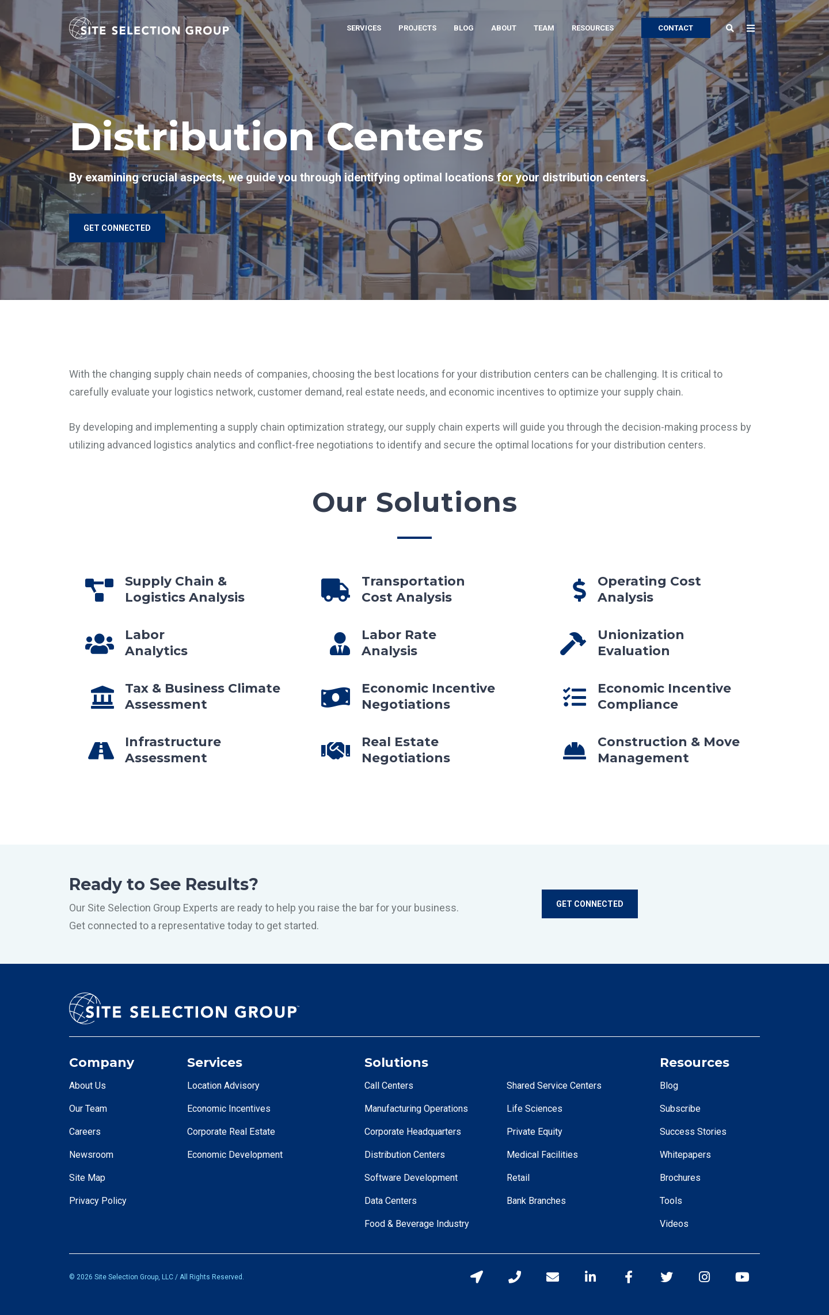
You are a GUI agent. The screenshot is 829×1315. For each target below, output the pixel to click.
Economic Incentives (229, 1108)
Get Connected (589, 904)
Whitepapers (685, 1154)
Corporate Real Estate (231, 1131)
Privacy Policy (98, 1200)
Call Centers (388, 1085)
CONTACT (675, 28)
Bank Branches (536, 1200)
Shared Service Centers (554, 1085)
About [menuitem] (503, 28)
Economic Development (235, 1154)
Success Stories (693, 1131)
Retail (518, 1177)
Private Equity (534, 1131)
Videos (674, 1223)
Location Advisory (223, 1085)
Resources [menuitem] (593, 28)
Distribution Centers (404, 1154)
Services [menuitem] (364, 28)
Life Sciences (534, 1108)
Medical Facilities (542, 1154)
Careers (85, 1131)
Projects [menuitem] (417, 28)
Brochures (680, 1177)
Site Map (87, 1177)
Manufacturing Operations (416, 1108)
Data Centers (390, 1200)
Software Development (411, 1177)
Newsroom (91, 1154)
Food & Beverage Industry (416, 1223)
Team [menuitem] (544, 28)
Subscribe (680, 1108)
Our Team (88, 1108)
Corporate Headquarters (412, 1131)
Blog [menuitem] (464, 28)
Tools (671, 1200)
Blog (669, 1085)
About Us (87, 1085)
